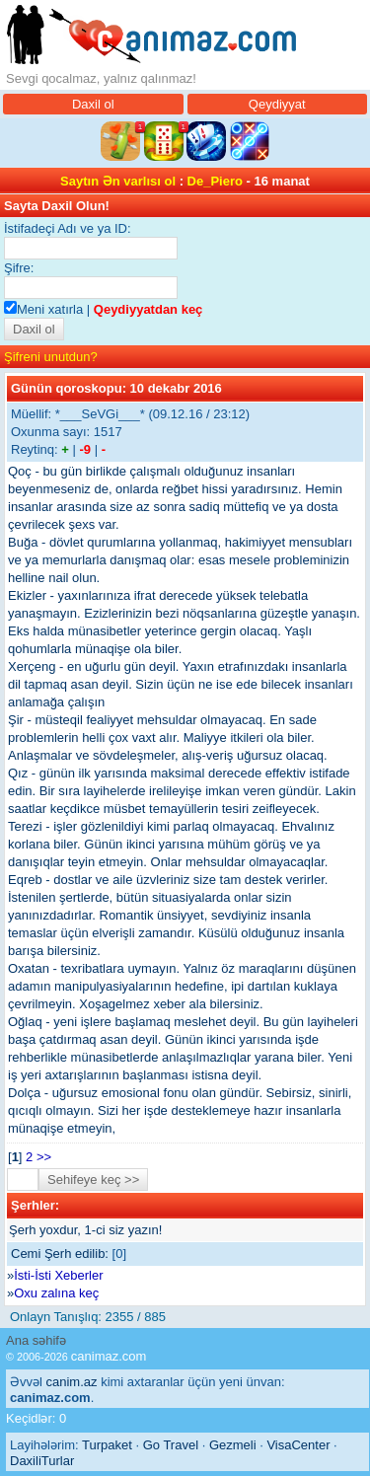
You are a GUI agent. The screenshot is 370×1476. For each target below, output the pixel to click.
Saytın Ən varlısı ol (118, 181)
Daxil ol (93, 104)
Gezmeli (233, 1445)
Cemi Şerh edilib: (60, 1253)
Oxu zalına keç (56, 1293)
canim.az (72, 1381)
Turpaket (107, 1445)
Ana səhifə (36, 1340)
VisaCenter (298, 1445)
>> (44, 1156)
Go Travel (170, 1445)
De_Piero (215, 181)
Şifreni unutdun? (51, 356)
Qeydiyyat (277, 104)
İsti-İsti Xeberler (58, 1275)
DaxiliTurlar (42, 1460)
